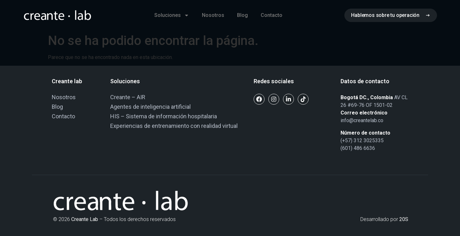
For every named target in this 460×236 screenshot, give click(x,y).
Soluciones (171, 15)
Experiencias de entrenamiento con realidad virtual (174, 125)
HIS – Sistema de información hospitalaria (163, 116)
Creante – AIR (127, 97)
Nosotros (213, 15)
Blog (242, 15)
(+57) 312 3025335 (362, 140)
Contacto (271, 15)
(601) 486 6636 (358, 148)
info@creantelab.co (362, 120)
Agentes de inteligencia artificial (150, 106)
